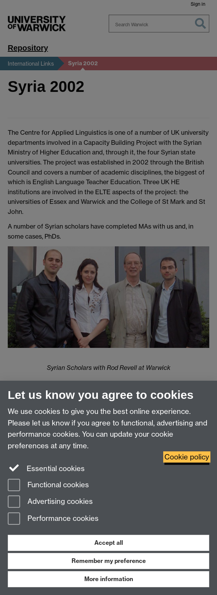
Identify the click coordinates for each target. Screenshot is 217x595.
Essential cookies (46, 468)
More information (108, 579)
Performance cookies (53, 519)
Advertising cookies (50, 502)
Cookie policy (186, 457)
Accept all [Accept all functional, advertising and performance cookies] (108, 542)
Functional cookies (48, 485)
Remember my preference (109, 560)
